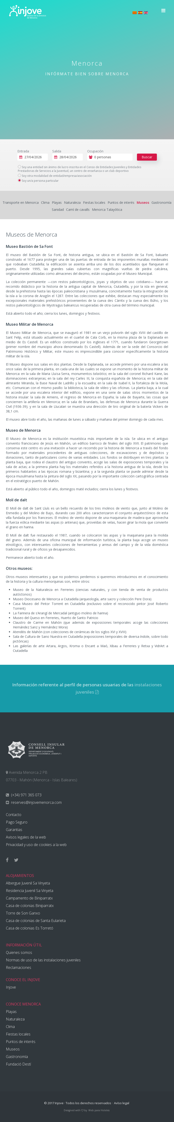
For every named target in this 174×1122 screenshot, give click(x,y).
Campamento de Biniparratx (29, 898)
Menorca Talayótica (107, 209)
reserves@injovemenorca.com (36, 802)
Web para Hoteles (99, 1110)
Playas (57, 202)
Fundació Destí (18, 1064)
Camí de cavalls (78, 209)
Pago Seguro (16, 822)
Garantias (14, 829)
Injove (11, 987)
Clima (45, 202)
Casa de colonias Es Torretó (29, 928)
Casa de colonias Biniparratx (30, 905)
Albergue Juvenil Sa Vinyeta (28, 883)
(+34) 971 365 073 (26, 794)
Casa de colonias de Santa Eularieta (36, 920)
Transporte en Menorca (21, 202)
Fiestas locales (94, 202)
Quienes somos (19, 952)
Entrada (23, 151)
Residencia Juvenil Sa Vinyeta (29, 890)
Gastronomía (161, 202)
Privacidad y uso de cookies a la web (36, 844)
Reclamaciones (18, 967)
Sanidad (58, 209)
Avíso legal (121, 1103)
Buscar (147, 157)
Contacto (13, 814)
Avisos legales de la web (26, 837)
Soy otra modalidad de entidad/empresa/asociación (55, 176)
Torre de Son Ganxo (23, 913)
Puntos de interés (121, 202)
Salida (56, 151)
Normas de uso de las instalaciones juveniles (43, 960)
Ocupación (95, 151)
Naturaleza (72, 202)
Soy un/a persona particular (38, 181)
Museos (143, 202)
